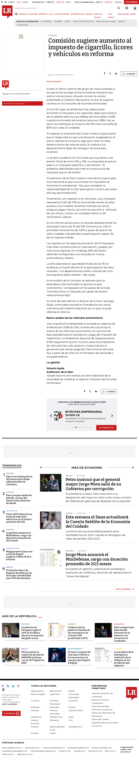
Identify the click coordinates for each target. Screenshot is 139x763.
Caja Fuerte (55, 694)
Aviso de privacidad (100, 706)
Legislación (119, 624)
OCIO (51, 14)
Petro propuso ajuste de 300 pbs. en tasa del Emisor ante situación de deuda (19, 499)
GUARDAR (129, 74)
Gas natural (22, 25)
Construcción (12, 548)
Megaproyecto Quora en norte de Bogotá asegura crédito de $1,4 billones (19, 555)
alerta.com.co (8, 754)
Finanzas (35, 710)
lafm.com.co (110, 751)
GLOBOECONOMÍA (61, 14)
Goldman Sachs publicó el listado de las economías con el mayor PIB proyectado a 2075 (79, 632)
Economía (72, 701)
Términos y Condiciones (102, 709)
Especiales (54, 707)
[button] (50, 416)
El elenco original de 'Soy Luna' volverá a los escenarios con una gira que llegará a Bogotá (79, 657)
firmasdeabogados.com (78, 748)
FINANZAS (23, 14)
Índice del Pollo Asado (106, 21)
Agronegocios (37, 691)
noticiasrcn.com (95, 751)
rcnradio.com (79, 751)
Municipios (46, 21)
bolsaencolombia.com (102, 748)
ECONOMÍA (33, 14)
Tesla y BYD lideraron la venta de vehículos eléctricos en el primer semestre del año (19, 518)
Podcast (34, 727)
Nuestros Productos (100, 700)
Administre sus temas (14, 103)
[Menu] (17, 14)
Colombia (58, 21)
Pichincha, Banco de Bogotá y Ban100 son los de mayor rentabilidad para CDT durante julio (19, 574)
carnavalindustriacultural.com (43, 751)
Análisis (71, 691)
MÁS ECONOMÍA (123, 589)
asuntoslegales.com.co (12, 748)
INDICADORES (123, 14)
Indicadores (36, 717)
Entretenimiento (75, 649)
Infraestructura (56, 717)
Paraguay (25, 624)
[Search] (118, 8)
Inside (71, 717)
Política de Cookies (100, 719)
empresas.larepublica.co (54, 748)
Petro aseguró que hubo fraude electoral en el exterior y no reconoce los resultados (124, 634)
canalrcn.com (65, 751)
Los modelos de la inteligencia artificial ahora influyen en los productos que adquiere (124, 659)
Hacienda (10, 473)
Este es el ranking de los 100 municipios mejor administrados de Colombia (19, 480)
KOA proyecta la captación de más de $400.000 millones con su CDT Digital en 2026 (32, 657)
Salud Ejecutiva (75, 727)
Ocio (70, 720)
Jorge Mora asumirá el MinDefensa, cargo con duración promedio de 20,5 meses (18, 537)
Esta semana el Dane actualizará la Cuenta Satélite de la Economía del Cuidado (98, 522)
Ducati (67, 21)
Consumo (35, 701)
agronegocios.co (32, 748)
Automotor (11, 511)
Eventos (71, 707)
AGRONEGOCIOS (77, 14)
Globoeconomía (75, 710)
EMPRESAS (43, 14)
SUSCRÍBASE (131, 2)
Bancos (121, 21)
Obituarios (54, 720)
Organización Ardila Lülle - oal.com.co (126, 749)
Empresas (35, 707)
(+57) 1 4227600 (9, 704)
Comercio (118, 649)
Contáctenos (97, 703)
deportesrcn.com (25, 754)
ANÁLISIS (89, 14)
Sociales (34, 733)
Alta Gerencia (56, 691)
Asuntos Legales (38, 694)
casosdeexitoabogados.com (15, 751)
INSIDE (133, 14)
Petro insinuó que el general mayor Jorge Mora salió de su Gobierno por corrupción (93, 484)
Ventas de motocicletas (83, 21)
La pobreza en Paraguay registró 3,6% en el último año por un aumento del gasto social (32, 632)
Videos (53, 733)
